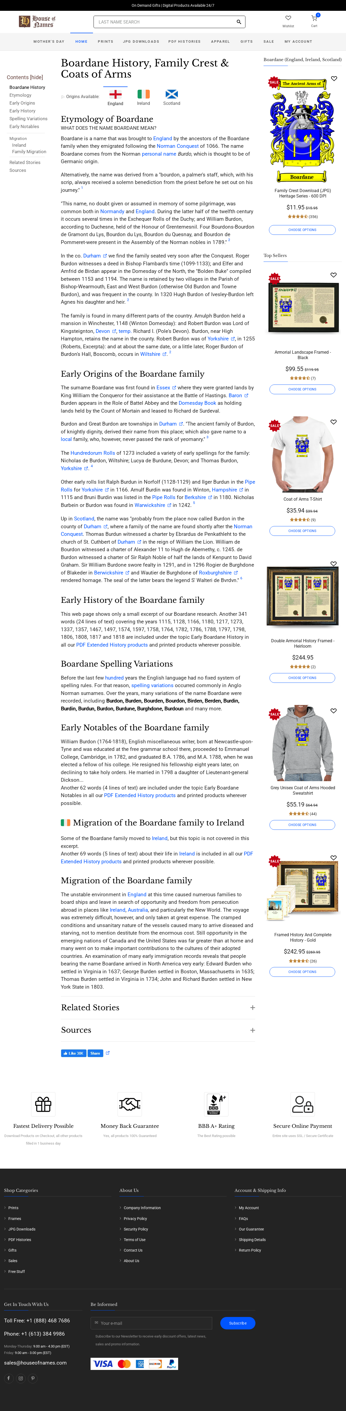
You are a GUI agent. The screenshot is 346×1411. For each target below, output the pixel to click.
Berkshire (195, 497)
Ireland (19, 145)
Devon (103, 331)
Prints (106, 41)
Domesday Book (197, 403)
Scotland (171, 97)
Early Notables (24, 126)
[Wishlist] (334, 78)
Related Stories (25, 162)
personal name (159, 154)
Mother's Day (49, 41)
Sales (12, 1261)
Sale (269, 41)
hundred (114, 678)
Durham (92, 256)
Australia (138, 910)
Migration (18, 138)
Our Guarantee (251, 1229)
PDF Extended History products (112, 645)
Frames (14, 1218)
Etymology (20, 95)
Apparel (220, 41)
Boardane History (27, 87)
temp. (125, 331)
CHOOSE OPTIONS (303, 230)
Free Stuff (16, 1271)
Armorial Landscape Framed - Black (303, 355)
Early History (22, 110)
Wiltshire (150, 354)
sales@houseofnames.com (35, 1363)
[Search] (239, 22)
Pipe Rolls (163, 497)
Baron (234, 395)
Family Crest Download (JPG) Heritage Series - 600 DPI (303, 193)
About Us (131, 1261)
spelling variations (152, 685)
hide (36, 77)
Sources (17, 170)
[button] (158, 1005)
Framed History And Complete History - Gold (302, 937)
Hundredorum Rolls (93, 453)
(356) (313, 217)
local (66, 439)
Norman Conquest (178, 146)
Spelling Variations (28, 118)
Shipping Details (252, 1240)
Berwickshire (108, 573)
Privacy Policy (135, 1218)
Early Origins (22, 103)
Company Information (142, 1208)
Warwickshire (150, 505)
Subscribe (238, 1323)
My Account (298, 41)
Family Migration (29, 151)
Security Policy (136, 1229)
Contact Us (133, 1250)
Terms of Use (134, 1240)
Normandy (112, 211)
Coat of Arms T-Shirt (303, 499)
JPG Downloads (141, 41)
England (162, 138)
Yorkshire (218, 339)
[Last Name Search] (169, 22)
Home (81, 41)
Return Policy (250, 1250)
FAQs (243, 1218)
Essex (162, 387)
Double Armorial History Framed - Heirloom (302, 643)
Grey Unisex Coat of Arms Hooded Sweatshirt (303, 790)
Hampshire (224, 490)
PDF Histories (184, 41)
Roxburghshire (215, 573)
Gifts (247, 41)
